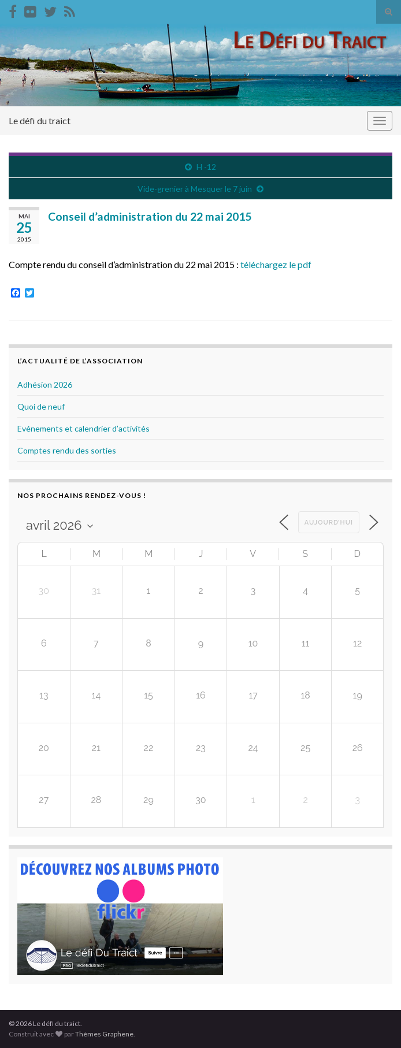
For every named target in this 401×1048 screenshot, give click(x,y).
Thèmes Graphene (104, 1034)
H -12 (206, 167)
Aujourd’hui (329, 522)
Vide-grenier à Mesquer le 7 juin (195, 189)
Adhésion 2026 (44, 384)
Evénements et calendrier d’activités (83, 428)
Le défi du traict (39, 120)
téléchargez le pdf (275, 264)
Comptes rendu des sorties (66, 450)
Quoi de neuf (41, 406)
